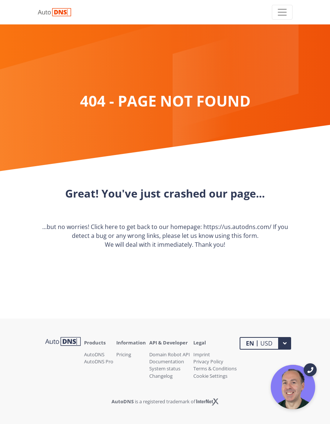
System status (164, 368)
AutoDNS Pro (98, 361)
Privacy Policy (208, 361)
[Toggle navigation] (282, 12)
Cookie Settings (210, 376)
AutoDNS (94, 354)
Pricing (123, 354)
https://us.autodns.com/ (237, 227)
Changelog (161, 376)
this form (244, 236)
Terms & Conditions (215, 368)
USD (259, 343)
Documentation (166, 361)
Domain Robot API (169, 354)
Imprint (201, 354)
